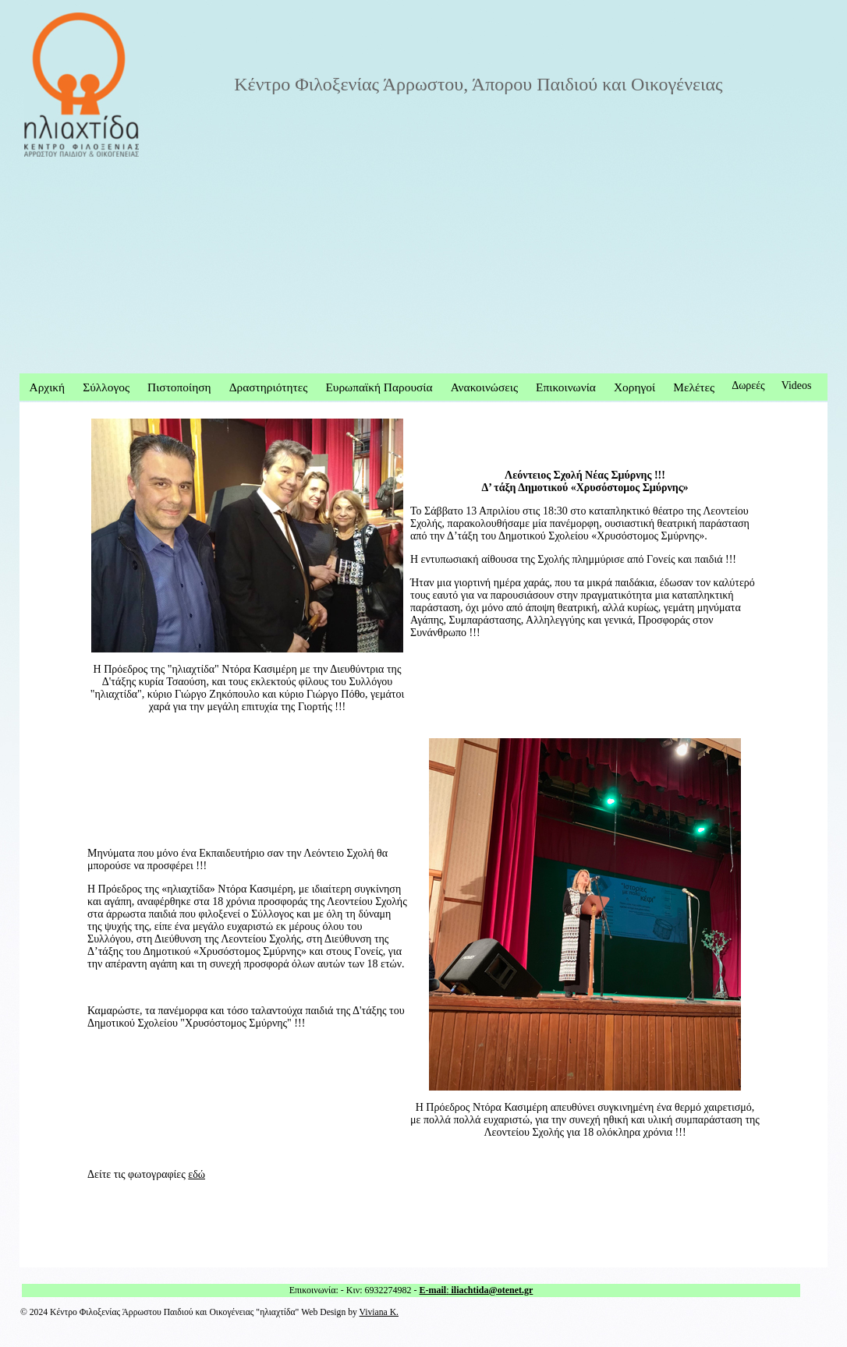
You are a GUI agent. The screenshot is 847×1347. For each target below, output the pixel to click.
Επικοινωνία (566, 387)
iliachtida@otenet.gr (491, 1290)
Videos (796, 385)
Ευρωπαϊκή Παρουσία (378, 387)
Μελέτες (693, 387)
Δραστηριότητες (268, 387)
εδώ (196, 1174)
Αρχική (48, 387)
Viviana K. (379, 1312)
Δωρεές (748, 385)
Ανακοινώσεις (484, 387)
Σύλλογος (106, 387)
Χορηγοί (634, 387)
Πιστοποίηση (179, 387)
